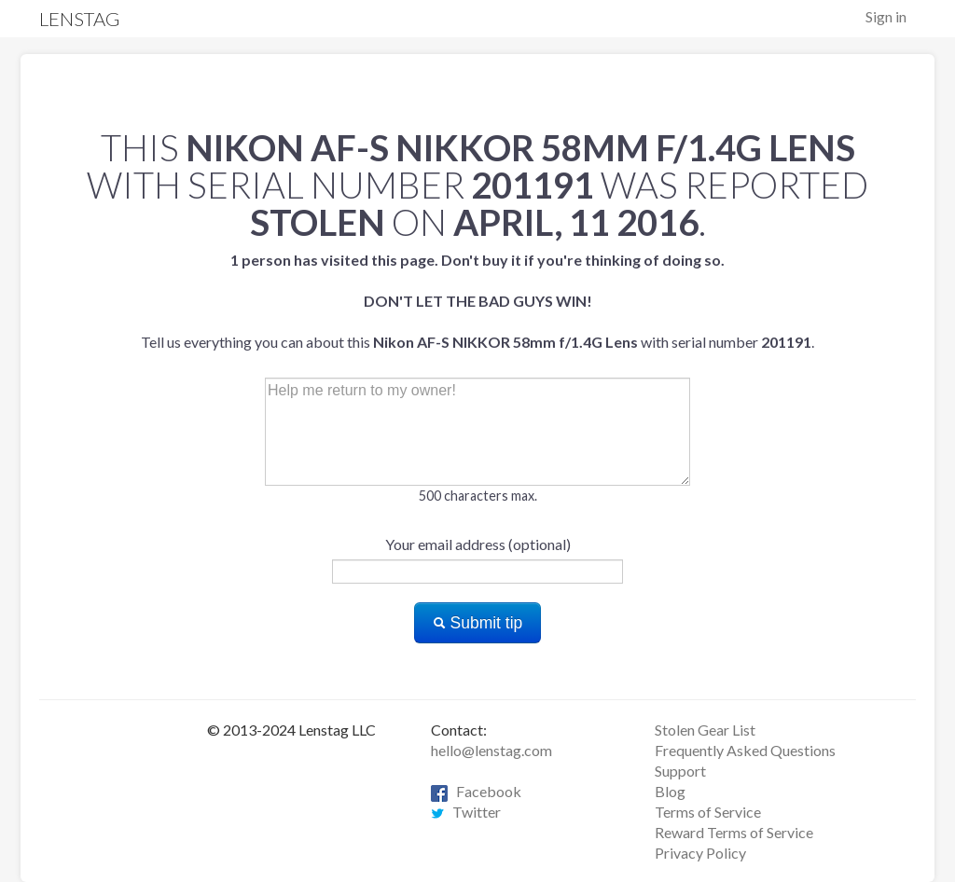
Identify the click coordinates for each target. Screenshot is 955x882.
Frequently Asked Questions (745, 750)
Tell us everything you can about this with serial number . (477, 301)
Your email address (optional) (478, 544)
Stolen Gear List (705, 729)
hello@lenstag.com (491, 750)
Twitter (466, 811)
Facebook (476, 791)
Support (680, 770)
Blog (670, 791)
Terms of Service (708, 811)
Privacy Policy (700, 852)
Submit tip (478, 622)
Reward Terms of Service (734, 832)
